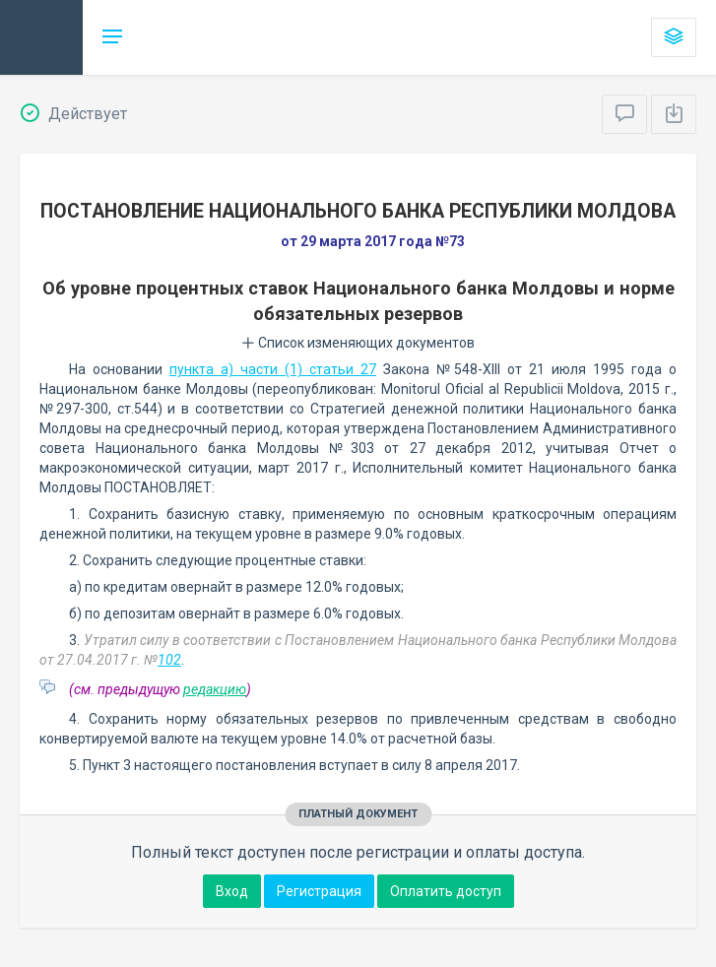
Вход (232, 891)
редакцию (214, 689)
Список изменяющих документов (358, 343)
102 (169, 660)
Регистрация (319, 891)
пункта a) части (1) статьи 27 (272, 369)
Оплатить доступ (445, 891)
